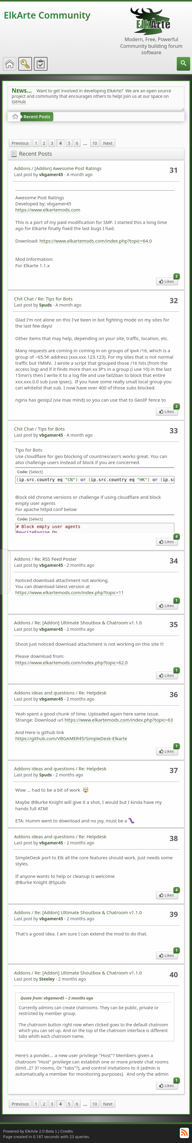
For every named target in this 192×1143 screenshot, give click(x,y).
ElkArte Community (47, 15)
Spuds (45, 305)
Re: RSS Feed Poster (55, 559)
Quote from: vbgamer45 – (56, 998)
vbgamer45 (51, 174)
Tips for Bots (51, 429)
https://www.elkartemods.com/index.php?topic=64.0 (96, 241)
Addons (22, 168)
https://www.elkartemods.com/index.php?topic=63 (119, 720)
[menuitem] (183, 64)
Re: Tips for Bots (55, 299)
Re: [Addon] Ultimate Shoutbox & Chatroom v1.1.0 (88, 622)
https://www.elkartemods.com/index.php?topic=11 (69, 592)
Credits (66, 1131)
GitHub (19, 102)
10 (94, 143)
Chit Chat (24, 299)
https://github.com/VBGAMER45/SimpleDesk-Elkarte (71, 738)
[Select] (36, 471)
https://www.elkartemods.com (47, 210)
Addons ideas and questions (44, 693)
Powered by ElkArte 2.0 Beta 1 (30, 1131)
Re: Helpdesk (92, 693)
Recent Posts (36, 116)
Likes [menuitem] (168, 281)
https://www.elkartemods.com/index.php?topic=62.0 (71, 662)
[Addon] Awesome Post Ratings (67, 168)
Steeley (47, 979)
